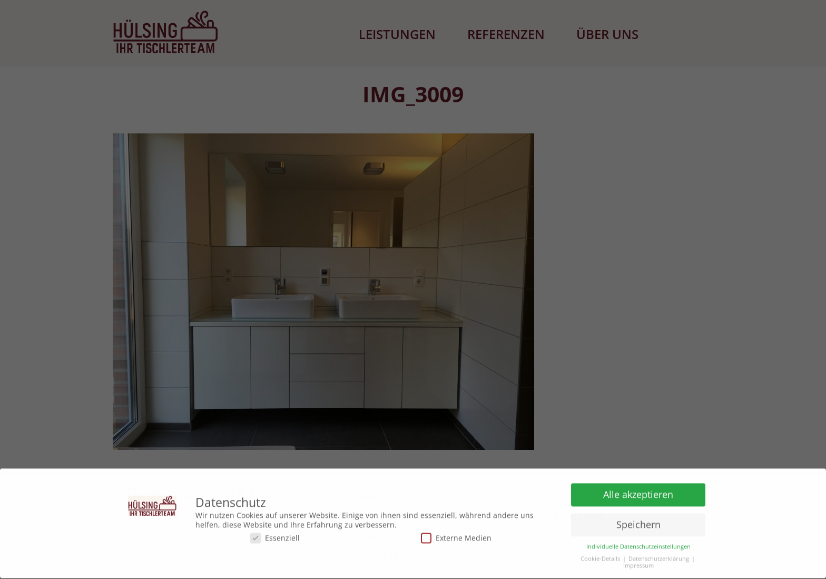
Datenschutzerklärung (658, 557)
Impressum (638, 564)
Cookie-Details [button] (600, 557)
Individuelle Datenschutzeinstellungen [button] (638, 545)
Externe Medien (456, 536)
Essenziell (275, 536)
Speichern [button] (638, 522)
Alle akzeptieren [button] (638, 492)
